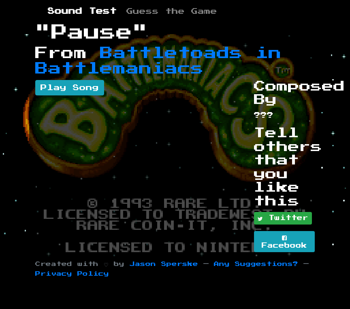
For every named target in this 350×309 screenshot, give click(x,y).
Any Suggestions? (256, 264)
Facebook (284, 241)
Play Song (70, 87)
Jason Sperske (164, 264)
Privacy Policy (72, 274)
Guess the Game (171, 11)
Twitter (283, 218)
